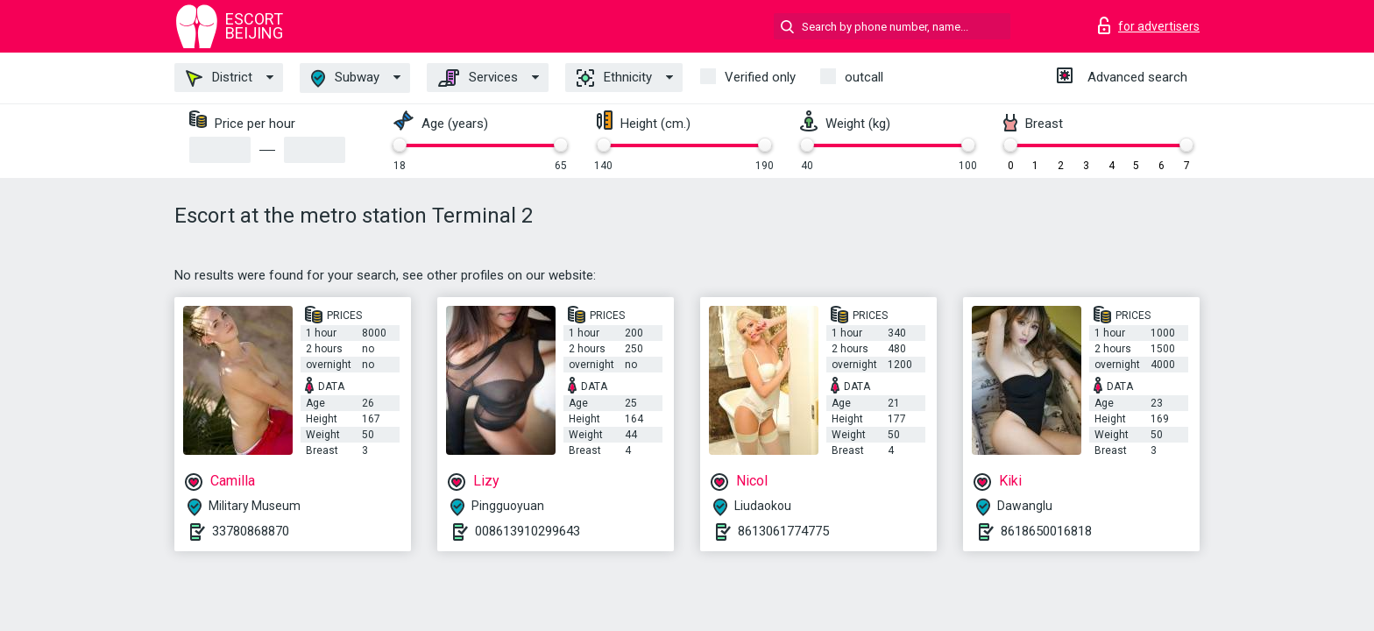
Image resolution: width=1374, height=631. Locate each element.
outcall (864, 77)
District (219, 78)
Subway (345, 78)
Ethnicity (614, 78)
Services (478, 78)
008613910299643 (527, 531)
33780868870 (250, 531)
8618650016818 (1046, 531)
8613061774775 (783, 531)
